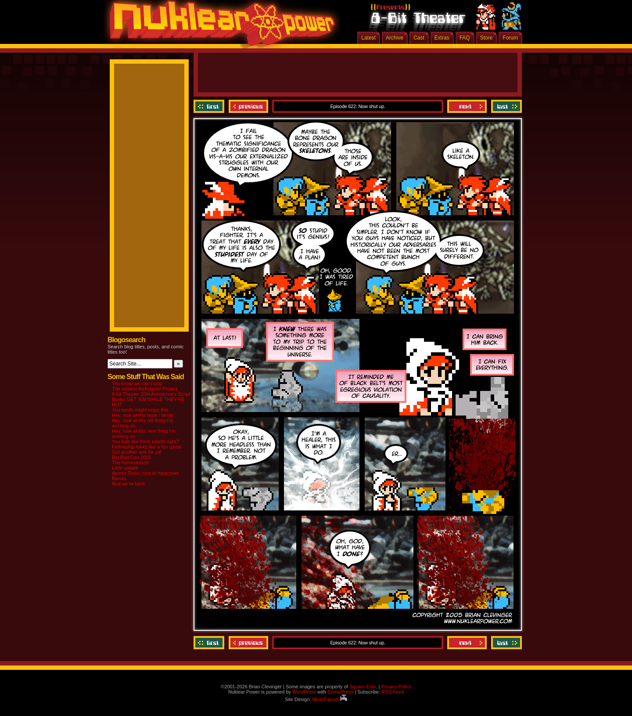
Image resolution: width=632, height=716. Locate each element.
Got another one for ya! (137, 452)
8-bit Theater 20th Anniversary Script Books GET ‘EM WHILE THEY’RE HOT (151, 399)
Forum (510, 38)
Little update (125, 467)
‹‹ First (210, 106)
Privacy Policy (396, 686)
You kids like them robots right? (145, 441)
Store (486, 38)
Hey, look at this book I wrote (142, 415)
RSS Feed (392, 691)
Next (467, 106)
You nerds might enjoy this (140, 409)
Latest (368, 38)
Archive (394, 38)
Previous (248, 106)
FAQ (465, 38)
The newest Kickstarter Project (144, 388)
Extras (441, 38)
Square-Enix (362, 686)
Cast (418, 38)
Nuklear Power (219, 26)
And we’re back (128, 483)
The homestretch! (131, 462)
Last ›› (505, 106)
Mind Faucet (329, 699)
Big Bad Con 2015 (131, 457)
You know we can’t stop (137, 383)
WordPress (304, 691)
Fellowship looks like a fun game (146, 446)
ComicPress (340, 691)
